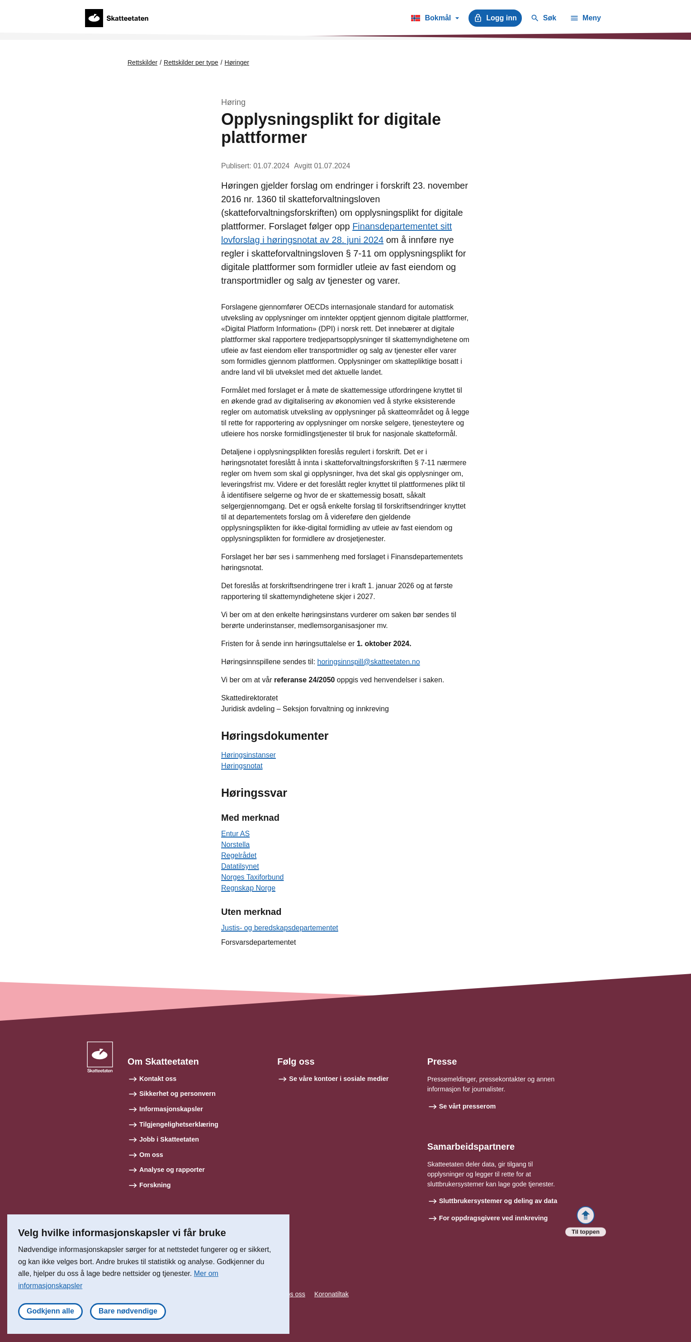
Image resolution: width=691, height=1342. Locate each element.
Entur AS (235, 834)
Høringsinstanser (248, 755)
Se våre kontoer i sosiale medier (338, 1078)
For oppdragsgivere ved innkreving (493, 1218)
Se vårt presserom (467, 1106)
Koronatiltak (331, 1294)
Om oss (151, 1154)
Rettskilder (142, 62)
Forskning (155, 1185)
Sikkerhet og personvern (177, 1093)
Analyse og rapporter (172, 1169)
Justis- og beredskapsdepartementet (279, 928)
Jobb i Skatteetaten (169, 1139)
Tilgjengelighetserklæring (178, 1124)
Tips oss (293, 1294)
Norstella (235, 844)
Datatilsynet (240, 866)
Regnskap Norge (248, 888)
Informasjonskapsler (171, 1109)
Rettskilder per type (191, 62)
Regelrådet (238, 855)
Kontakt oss (157, 1078)
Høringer (237, 62)
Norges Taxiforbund (252, 877)
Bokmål (435, 19)
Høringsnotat (242, 766)
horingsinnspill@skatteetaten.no (368, 662)
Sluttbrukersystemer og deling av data (498, 1200)
